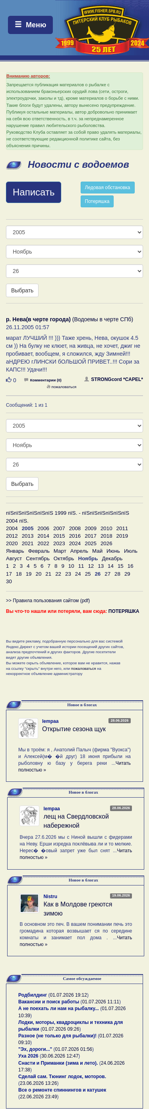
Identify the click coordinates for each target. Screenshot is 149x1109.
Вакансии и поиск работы (48, 1002)
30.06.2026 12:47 (59, 1056)
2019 (122, 536)
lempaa (50, 721)
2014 (43, 536)
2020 (12, 543)
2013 (28, 536)
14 (111, 566)
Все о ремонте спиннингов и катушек (62, 1090)
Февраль (39, 551)
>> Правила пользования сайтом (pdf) (48, 600)
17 (9, 574)
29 (127, 574)
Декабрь (112, 558)
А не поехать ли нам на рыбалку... (58, 1008)
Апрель (79, 551)
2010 (106, 528)
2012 (12, 536)
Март (60, 551)
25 (88, 574)
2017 (91, 536)
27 (107, 574)
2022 (43, 543)
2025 (91, 543)
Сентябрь (38, 558)
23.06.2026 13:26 (38, 1083)
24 (78, 574)
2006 (43, 528)
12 (91, 566)
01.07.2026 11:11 (100, 1002)
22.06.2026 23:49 (38, 1097)
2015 (59, 536)
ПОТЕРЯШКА (123, 611)
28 (117, 574)
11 (81, 566)
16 (131, 566)
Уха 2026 (28, 1056)
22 (58, 574)
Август (14, 558)
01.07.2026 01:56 (73, 1049)
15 (121, 566)
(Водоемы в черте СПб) (69, 319)
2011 (122, 528)
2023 (59, 543)
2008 (75, 528)
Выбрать (22, 290)
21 (48, 574)
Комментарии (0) (43, 380)
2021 (28, 543)
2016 (75, 536)
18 (19, 574)
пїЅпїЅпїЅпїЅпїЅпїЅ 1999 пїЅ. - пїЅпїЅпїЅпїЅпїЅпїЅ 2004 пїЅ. (67, 516)
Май (97, 551)
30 (9, 581)
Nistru (50, 896)
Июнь (113, 551)
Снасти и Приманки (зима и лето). (58, 1063)
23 (68, 574)
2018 (106, 536)
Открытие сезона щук (74, 729)
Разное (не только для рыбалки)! (57, 1036)
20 (38, 574)
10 (71, 566)
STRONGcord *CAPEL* (113, 379)
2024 (75, 543)
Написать (33, 192)
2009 (91, 528)
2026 (106, 543)
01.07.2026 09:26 (60, 1029)
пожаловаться (61, 387)
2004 (12, 528)
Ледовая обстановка (107, 187)
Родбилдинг (32, 995)
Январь (15, 551)
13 (101, 566)
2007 (59, 528)
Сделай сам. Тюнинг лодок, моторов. (62, 1076)
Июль (130, 551)
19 (29, 574)
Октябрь (64, 558)
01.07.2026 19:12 (68, 995)
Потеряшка (97, 201)
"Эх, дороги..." (35, 1049)
